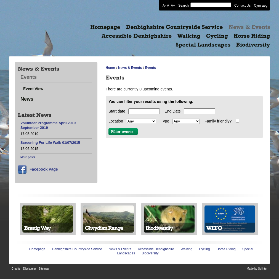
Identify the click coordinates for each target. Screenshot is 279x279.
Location (115, 121)
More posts (27, 157)
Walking (186, 249)
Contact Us (242, 5)
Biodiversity (150, 253)
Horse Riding (225, 249)
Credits (16, 268)
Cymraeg (260, 5)
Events (28, 77)
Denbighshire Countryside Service (77, 249)
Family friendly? (218, 121)
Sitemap (44, 268)
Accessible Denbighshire (156, 249)
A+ (173, 5)
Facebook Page (44, 169)
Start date (116, 111)
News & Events (130, 68)
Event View (33, 89)
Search (183, 5)
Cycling (204, 249)
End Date (172, 111)
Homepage (37, 249)
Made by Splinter (257, 268)
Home (110, 68)
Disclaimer (29, 268)
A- (164, 5)
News (26, 99)
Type (165, 121)
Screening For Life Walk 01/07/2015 (50, 142)
